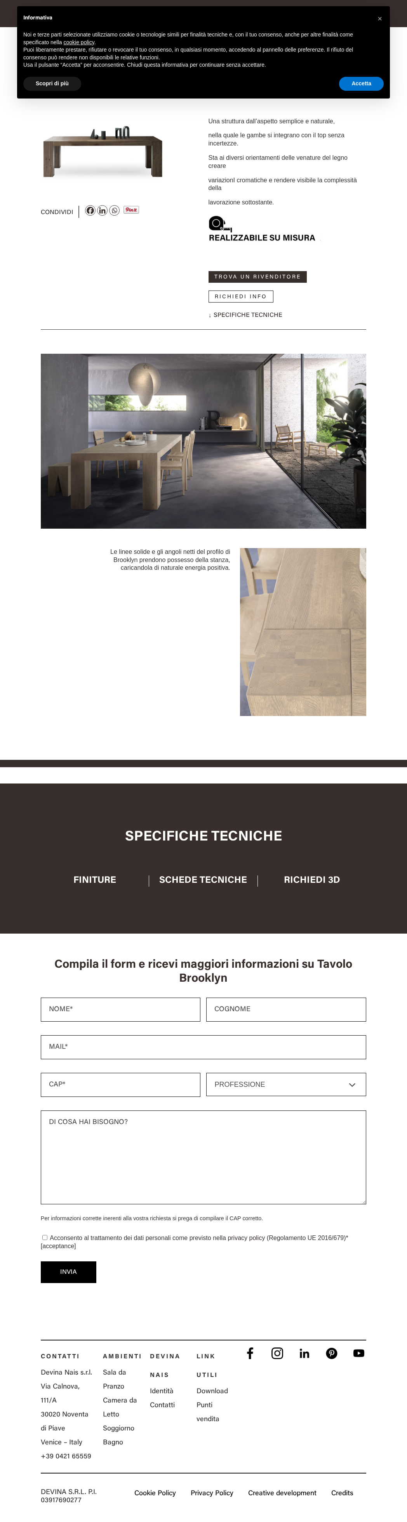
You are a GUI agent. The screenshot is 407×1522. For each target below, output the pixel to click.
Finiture (94, 880)
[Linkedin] (102, 210)
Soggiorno (118, 1428)
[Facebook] (90, 210)
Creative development (282, 1493)
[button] (380, 18)
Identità (162, 1391)
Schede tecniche (203, 880)
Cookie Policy (155, 1493)
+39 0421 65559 (66, 1456)
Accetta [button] (361, 83)
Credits (342, 1493)
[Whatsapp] (114, 210)
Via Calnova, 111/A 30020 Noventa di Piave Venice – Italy (65, 1415)
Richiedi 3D (312, 880)
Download (212, 1391)
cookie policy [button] (79, 42)
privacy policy (246, 1238)
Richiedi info (241, 297)
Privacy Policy (212, 1493)
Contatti (162, 1405)
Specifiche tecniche (248, 315)
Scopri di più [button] (52, 83)
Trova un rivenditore (257, 277)
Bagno (113, 1442)
